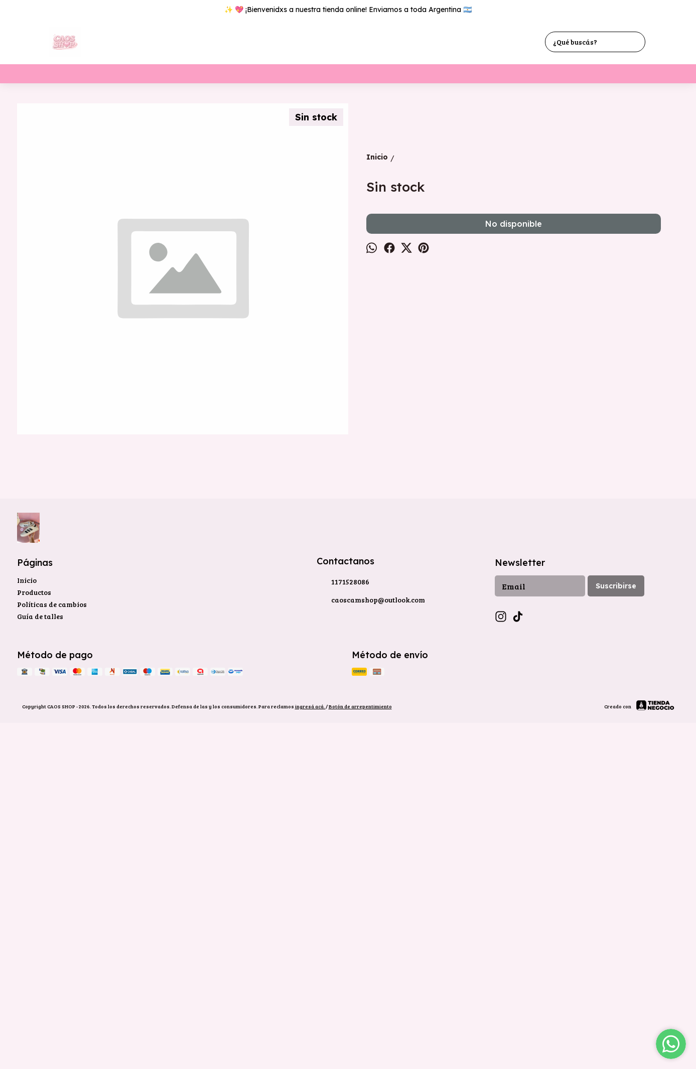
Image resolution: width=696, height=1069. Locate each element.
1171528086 (343, 913)
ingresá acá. (310, 1037)
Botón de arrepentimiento (360, 1037)
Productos (34, 923)
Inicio (27, 911)
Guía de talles (40, 947)
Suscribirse (616, 917)
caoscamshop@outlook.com (371, 932)
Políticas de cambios (52, 935)
